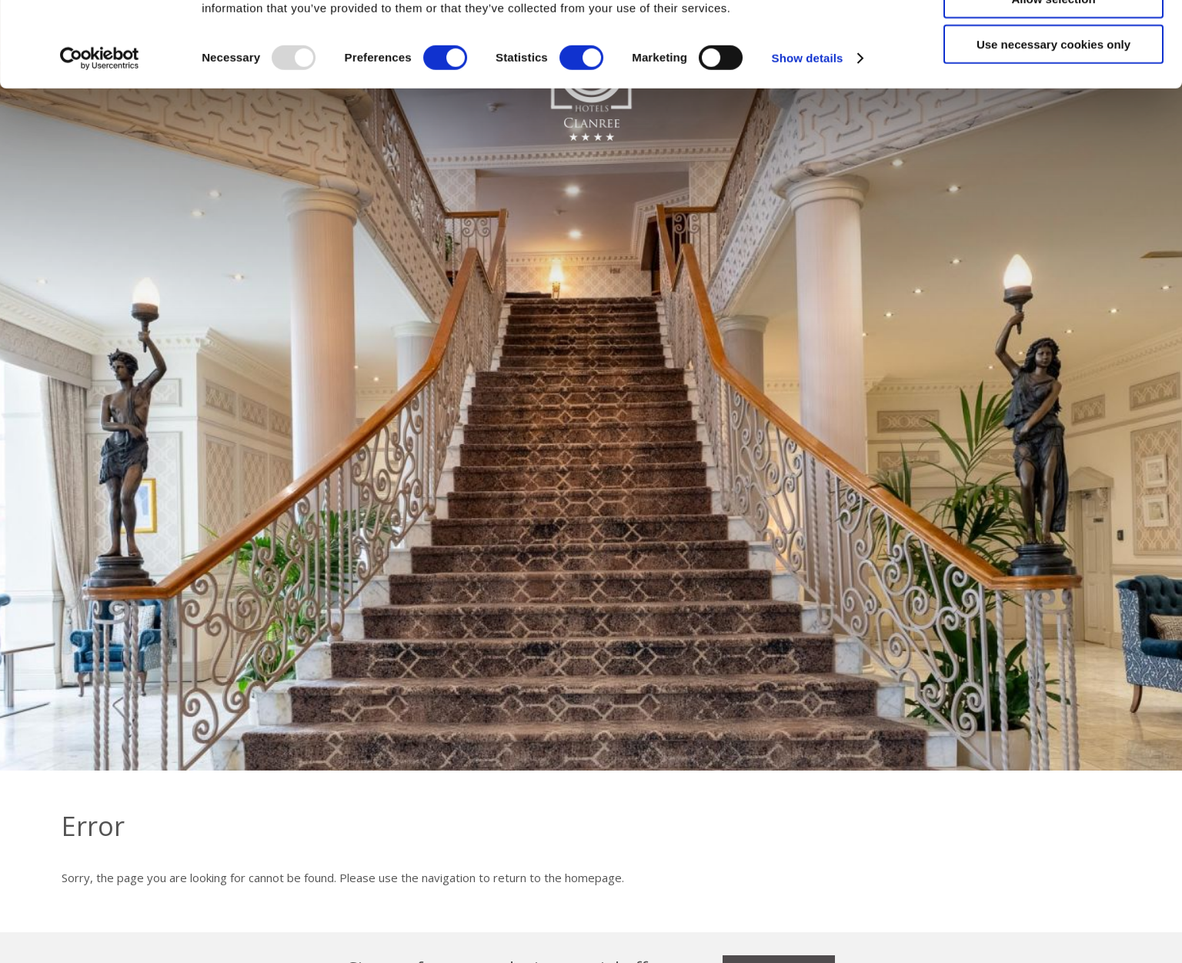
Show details (807, 142)
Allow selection (1053, 83)
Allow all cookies (1053, 38)
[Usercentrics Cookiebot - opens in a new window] (99, 143)
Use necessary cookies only (1053, 128)
